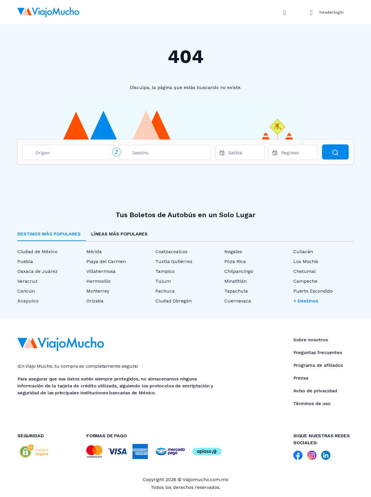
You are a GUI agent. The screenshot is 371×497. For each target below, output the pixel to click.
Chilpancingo (238, 271)
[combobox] (72, 154)
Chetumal (304, 271)
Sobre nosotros (310, 339)
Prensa (300, 378)
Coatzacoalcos (171, 251)
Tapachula (236, 291)
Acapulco (28, 301)
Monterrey (97, 291)
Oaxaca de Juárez (37, 271)
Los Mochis (305, 261)
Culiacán (303, 251)
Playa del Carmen (106, 261)
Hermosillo (98, 281)
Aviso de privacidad (315, 390)
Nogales (233, 251)
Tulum (163, 281)
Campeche (305, 281)
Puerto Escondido (313, 291)
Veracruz (27, 281)
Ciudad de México (37, 251)
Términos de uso (311, 403)
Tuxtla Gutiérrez (173, 261)
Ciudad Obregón (173, 301)
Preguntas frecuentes (317, 352)
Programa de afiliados (318, 365)
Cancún (26, 291)
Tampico (164, 271)
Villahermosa (101, 271)
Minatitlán (235, 281)
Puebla (25, 261)
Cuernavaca (237, 301)
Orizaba (94, 301)
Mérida (94, 251)
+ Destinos (305, 301)
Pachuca (165, 291)
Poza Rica (235, 261)
